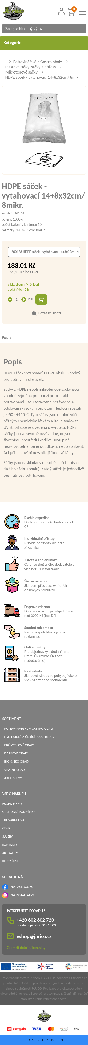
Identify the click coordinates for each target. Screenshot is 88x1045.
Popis (6, 337)
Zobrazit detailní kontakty (26, 947)
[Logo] (19, 11)
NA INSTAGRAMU (23, 895)
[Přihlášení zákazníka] (61, 11)
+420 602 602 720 (35, 920)
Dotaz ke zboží (49, 313)
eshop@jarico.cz (34, 936)
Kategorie (44, 42)
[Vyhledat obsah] (80, 28)
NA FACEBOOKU (22, 887)
